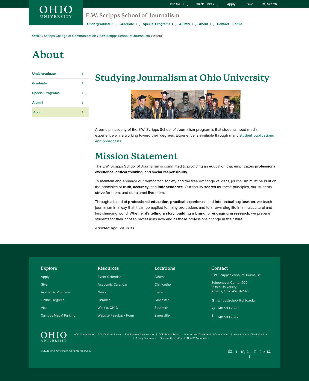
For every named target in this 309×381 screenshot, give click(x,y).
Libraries (104, 299)
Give (250, 4)
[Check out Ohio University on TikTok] (262, 351)
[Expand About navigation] (84, 112)
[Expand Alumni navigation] (84, 102)
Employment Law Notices (139, 334)
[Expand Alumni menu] (193, 23)
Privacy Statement (145, 338)
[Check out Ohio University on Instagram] (236, 357)
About (203, 23)
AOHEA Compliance (109, 334)
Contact (223, 23)
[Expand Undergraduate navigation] (84, 73)
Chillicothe (162, 284)
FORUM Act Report (169, 334)
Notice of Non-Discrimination (250, 334)
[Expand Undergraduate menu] (114, 23)
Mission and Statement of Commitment (206, 334)
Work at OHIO (108, 307)
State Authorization (171, 338)
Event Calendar (109, 276)
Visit (44, 307)
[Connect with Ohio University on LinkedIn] (243, 351)
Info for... (179, 4)
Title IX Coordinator (198, 338)
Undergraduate (99, 23)
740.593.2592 (227, 317)
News (102, 292)
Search (269, 4)
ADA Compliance (84, 334)
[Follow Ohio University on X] (256, 351)
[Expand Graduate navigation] (84, 83)
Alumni (184, 23)
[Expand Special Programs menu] (173, 23)
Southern (161, 307)
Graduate (127, 23)
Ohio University (59, 351)
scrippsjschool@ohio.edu (236, 300)
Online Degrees (52, 299)
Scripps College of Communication (70, 35)
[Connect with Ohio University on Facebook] (230, 351)
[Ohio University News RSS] (268, 351)
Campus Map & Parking (58, 315)
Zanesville (162, 315)
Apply (231, 4)
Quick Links (207, 4)
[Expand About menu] (211, 23)
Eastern (160, 292)
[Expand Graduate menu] (137, 23)
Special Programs (156, 23)
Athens (159, 276)
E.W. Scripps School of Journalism (132, 15)
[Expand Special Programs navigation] (84, 93)
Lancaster (161, 299)
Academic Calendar (112, 284)
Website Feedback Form (116, 315)
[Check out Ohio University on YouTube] (249, 354)
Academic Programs (56, 292)
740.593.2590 (228, 308)
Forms (237, 23)
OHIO (36, 35)
